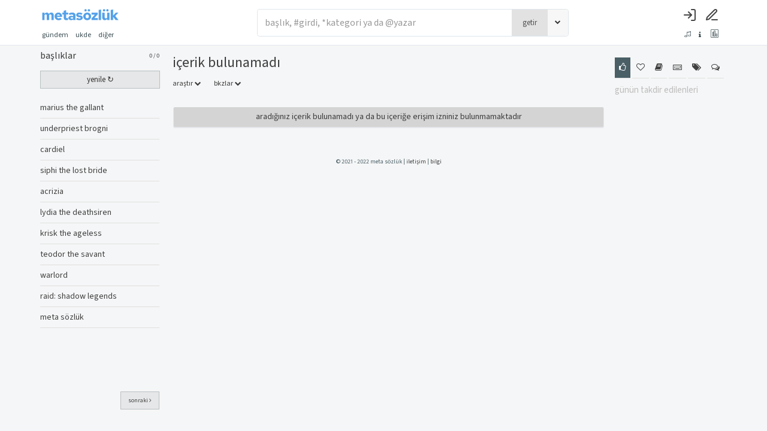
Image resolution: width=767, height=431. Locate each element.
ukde (83, 35)
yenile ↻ (100, 79)
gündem (55, 35)
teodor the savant (72, 254)
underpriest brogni (74, 129)
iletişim (416, 161)
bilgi (436, 161)
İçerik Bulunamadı (226, 62)
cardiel (52, 150)
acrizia (52, 192)
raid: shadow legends (78, 296)
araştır (187, 83)
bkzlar (227, 83)
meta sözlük (62, 317)
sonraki (140, 400)
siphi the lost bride (73, 171)
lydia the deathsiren (75, 212)
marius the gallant (72, 108)
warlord (54, 275)
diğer (109, 35)
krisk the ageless (71, 233)
